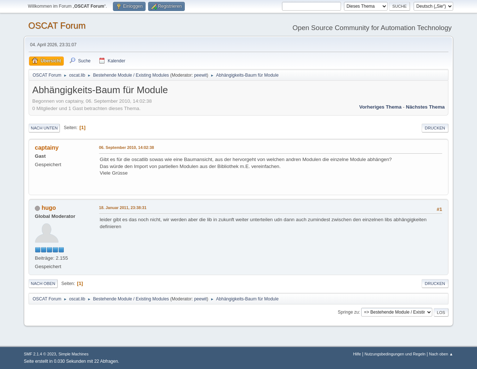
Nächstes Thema (425, 107)
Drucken (435, 128)
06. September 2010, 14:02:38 (126, 147)
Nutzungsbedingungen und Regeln (394, 354)
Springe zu (348, 312)
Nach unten (44, 128)
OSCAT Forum (56, 25)
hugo (49, 208)
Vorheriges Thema (380, 107)
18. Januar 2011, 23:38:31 (122, 207)
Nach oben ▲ (441, 354)
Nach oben (43, 283)
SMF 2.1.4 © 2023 (40, 354)
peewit (200, 75)
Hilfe (357, 354)
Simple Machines (73, 354)
